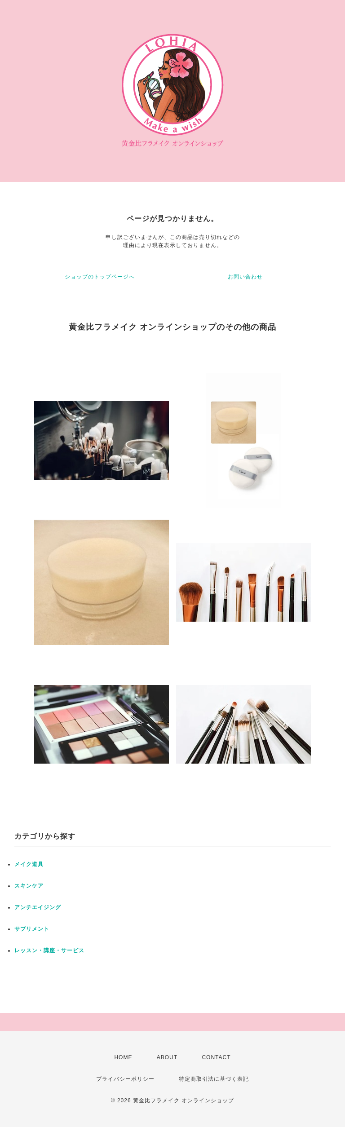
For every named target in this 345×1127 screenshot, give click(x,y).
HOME (123, 1057)
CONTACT (216, 1057)
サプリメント (31, 929)
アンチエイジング (37, 907)
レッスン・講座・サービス (49, 950)
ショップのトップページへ (100, 277)
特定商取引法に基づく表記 (214, 1079)
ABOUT (167, 1057)
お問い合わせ (245, 277)
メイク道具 (29, 864)
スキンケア (29, 886)
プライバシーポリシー (125, 1079)
